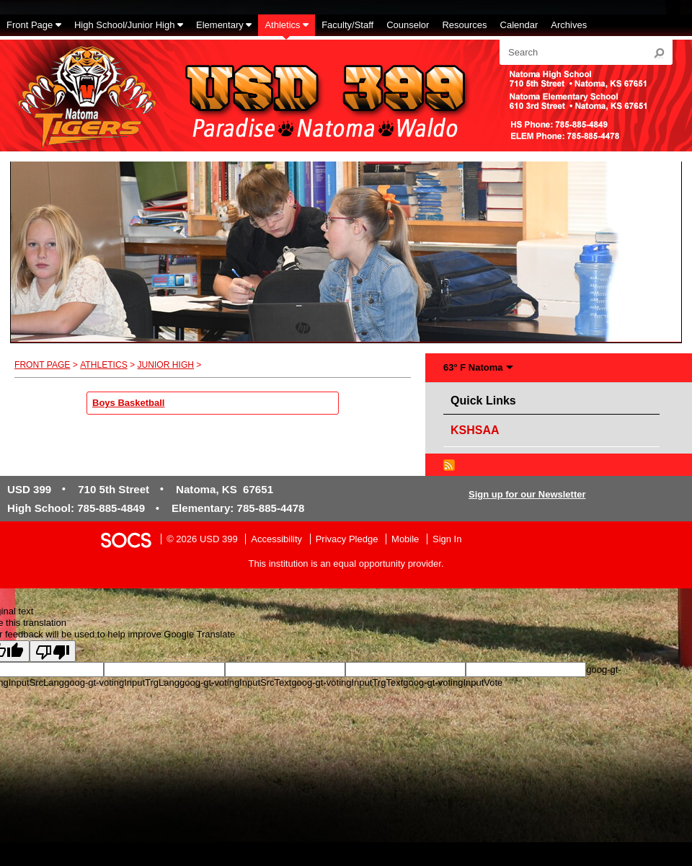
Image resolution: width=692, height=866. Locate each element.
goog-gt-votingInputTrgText (347, 682)
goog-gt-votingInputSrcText (235, 682)
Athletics (104, 365)
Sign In (446, 539)
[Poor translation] (53, 651)
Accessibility (276, 539)
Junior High (165, 365)
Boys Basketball (128, 402)
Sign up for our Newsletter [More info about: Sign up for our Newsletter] (527, 494)
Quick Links (487, 398)
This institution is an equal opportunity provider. (346, 563)
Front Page (42, 365)
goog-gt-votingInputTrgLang (121, 682)
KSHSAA (475, 430)
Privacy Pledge (347, 539)
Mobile (405, 539)
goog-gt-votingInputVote (452, 682)
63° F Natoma (473, 367)
